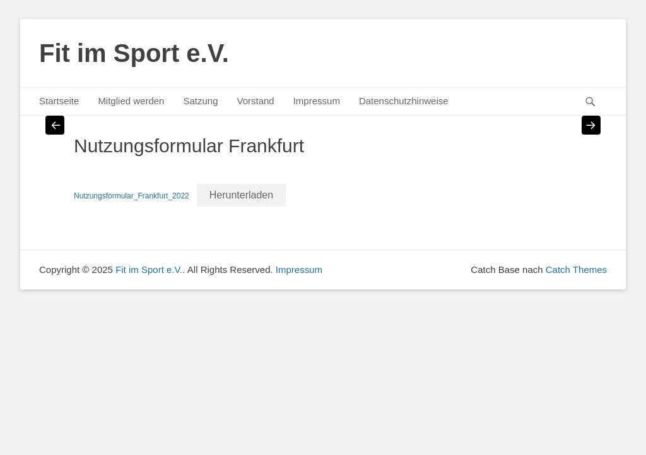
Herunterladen (241, 195)
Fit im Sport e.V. (134, 53)
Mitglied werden (131, 100)
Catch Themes (576, 269)
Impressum (316, 100)
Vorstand (255, 100)
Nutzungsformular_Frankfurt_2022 (131, 195)
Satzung (200, 100)
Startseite (59, 100)
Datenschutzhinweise (404, 100)
